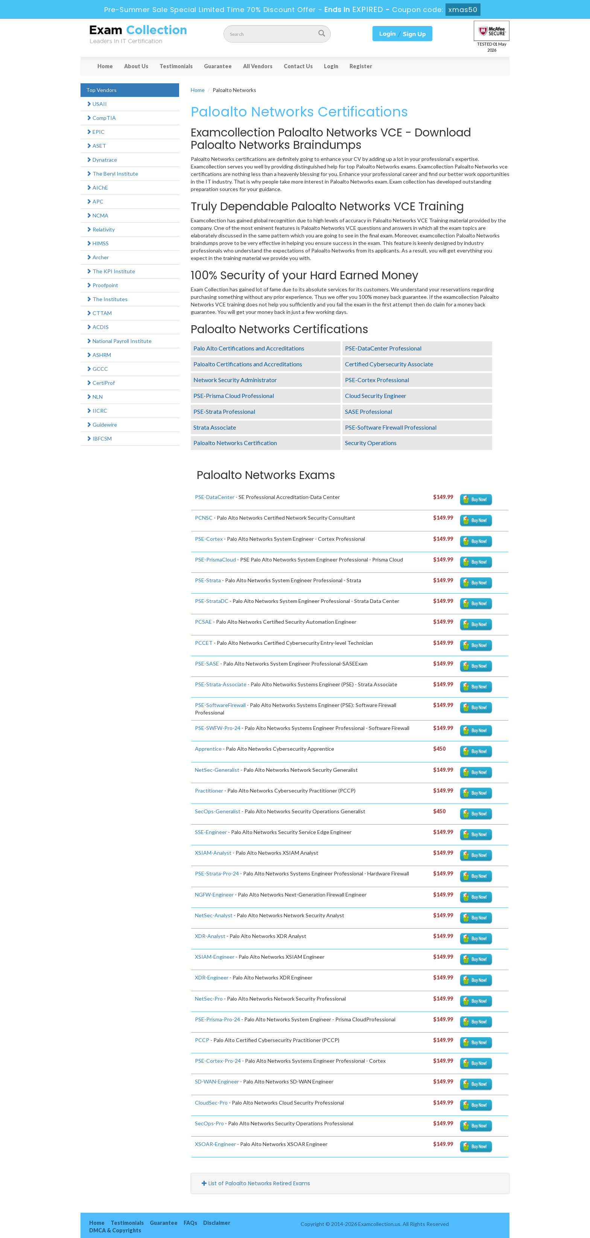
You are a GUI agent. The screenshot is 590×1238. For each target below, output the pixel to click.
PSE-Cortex (209, 539)
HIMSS (97, 243)
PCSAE (203, 621)
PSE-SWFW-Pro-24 (217, 728)
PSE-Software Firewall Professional (390, 427)
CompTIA (101, 118)
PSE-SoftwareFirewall (220, 705)
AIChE (97, 187)
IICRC (96, 410)
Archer (97, 257)
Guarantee (218, 66)
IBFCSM (99, 438)
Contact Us (298, 66)
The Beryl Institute (112, 173)
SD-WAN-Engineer (217, 1081)
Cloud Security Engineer (375, 395)
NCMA (97, 215)
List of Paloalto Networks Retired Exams (256, 1183)
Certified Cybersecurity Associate (389, 363)
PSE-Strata (208, 580)
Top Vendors (101, 90)
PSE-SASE (207, 663)
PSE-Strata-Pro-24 (217, 873)
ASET (96, 145)
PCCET (204, 643)
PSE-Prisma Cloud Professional (233, 395)
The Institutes (107, 299)
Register (361, 66)
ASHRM (98, 355)
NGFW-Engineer (214, 894)
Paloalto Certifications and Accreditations (247, 363)
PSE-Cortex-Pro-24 (218, 1060)
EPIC (95, 132)
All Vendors (257, 66)
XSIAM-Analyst (213, 852)
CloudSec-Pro (211, 1102)
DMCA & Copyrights (115, 1230)
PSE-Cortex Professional (377, 379)
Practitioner (209, 790)
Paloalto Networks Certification (235, 442)
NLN (94, 396)
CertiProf (100, 383)
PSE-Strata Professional (224, 411)
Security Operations (371, 442)
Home (105, 66)
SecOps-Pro (209, 1123)
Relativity (100, 229)
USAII (96, 104)
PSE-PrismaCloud (215, 559)
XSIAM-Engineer (214, 956)
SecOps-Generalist (217, 811)
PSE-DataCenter (214, 497)
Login (331, 66)
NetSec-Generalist (217, 770)
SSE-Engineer (211, 832)
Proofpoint (102, 285)
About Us (136, 66)
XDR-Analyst (210, 936)
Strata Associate (214, 427)
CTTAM (99, 313)
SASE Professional (368, 411)
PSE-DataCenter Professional (383, 348)
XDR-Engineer (211, 977)
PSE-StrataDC (211, 601)
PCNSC (204, 517)
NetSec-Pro (209, 998)
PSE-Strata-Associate (220, 684)
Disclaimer (216, 1223)
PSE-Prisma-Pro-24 (217, 1019)
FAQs (190, 1223)
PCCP (202, 1040)
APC (94, 201)
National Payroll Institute (119, 341)
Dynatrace (101, 159)
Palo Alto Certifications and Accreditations (248, 348)
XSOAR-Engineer (215, 1144)
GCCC (97, 369)
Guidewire (101, 424)
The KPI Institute (110, 271)
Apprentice (208, 748)
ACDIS (97, 327)
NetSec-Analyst (214, 915)
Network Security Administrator (235, 379)
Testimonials (176, 66)
